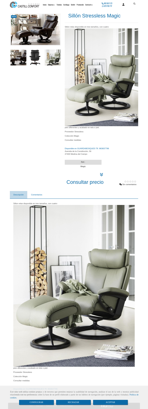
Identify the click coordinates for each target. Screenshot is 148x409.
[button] (123, 5)
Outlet (73, 4)
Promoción (80, 4)
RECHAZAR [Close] (73, 402)
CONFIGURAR (36, 402)
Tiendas (59, 4)
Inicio (44, 4)
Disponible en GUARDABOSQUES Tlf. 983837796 (87, 148)
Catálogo (66, 4)
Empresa (51, 4)
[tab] (18, 195)
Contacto (89, 4)
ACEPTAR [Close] (110, 402)
